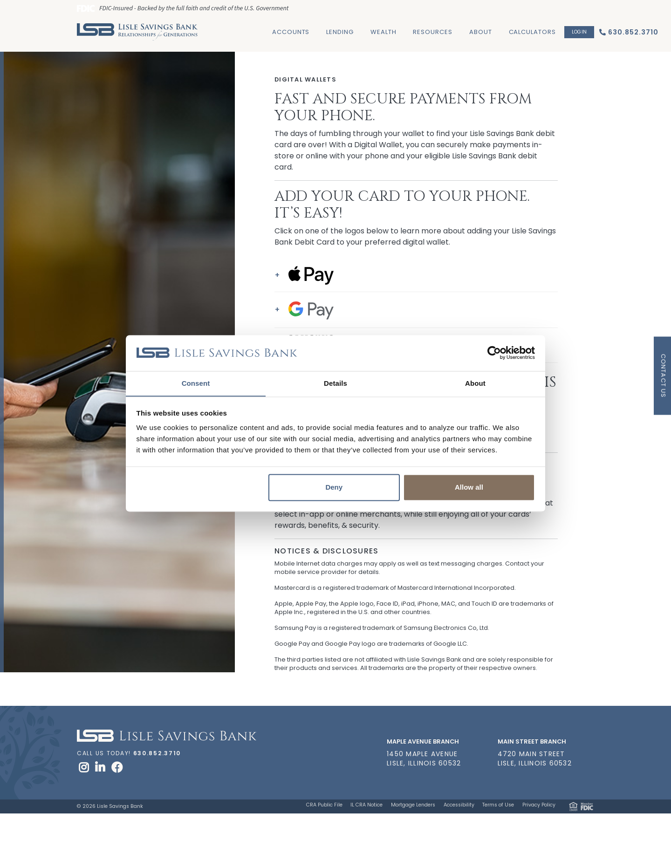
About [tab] (475, 383)
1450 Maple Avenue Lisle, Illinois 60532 (424, 758)
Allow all (469, 488)
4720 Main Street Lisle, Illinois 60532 (535, 758)
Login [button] (579, 31)
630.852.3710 (157, 753)
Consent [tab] (196, 383)
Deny (333, 488)
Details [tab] (335, 383)
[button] (416, 275)
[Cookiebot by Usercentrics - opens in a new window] (494, 353)
